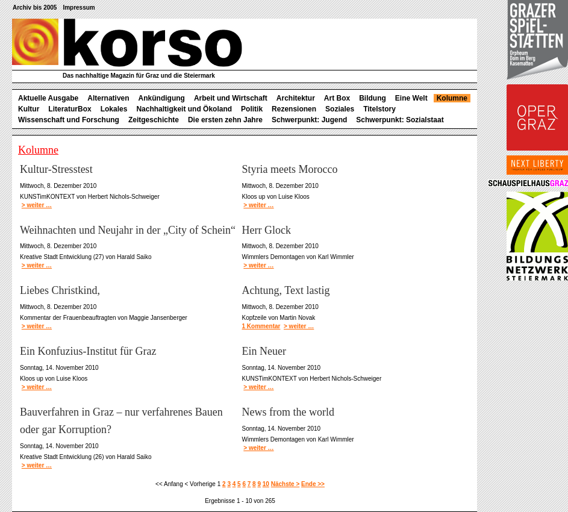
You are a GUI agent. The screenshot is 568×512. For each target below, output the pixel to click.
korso (127, 43)
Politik (252, 109)
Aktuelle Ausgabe (48, 98)
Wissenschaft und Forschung (68, 120)
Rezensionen (294, 109)
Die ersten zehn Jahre (225, 120)
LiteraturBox (69, 109)
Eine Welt (411, 98)
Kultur (28, 109)
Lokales (114, 109)
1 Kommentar (261, 326)
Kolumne (452, 98)
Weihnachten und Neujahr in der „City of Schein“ (128, 230)
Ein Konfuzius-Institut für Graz (88, 351)
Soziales (339, 109)
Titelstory (379, 109)
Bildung (372, 98)
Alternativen (108, 98)
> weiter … (37, 205)
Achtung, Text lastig (286, 290)
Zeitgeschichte (153, 120)
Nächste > (285, 484)
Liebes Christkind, (60, 290)
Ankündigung (162, 98)
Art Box (337, 98)
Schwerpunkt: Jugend (309, 120)
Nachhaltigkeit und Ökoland (184, 109)
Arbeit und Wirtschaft (230, 98)
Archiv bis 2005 (35, 7)
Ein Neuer (264, 351)
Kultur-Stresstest (56, 169)
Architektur (295, 98)
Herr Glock (266, 230)
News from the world (288, 412)
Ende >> (313, 484)
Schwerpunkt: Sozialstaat (399, 120)
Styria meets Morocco (290, 169)
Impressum (79, 7)
